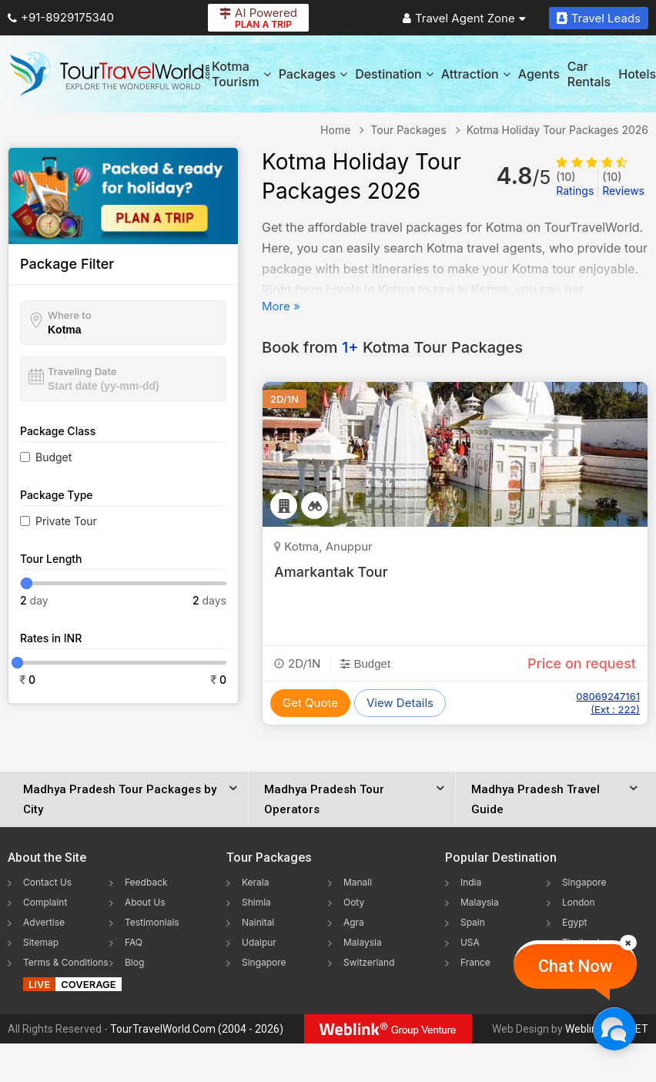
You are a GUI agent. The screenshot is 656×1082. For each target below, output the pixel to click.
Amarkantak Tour (331, 572)
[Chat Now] (614, 1028)
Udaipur (259, 942)
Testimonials (152, 922)
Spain (472, 922)
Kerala (255, 882)
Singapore (264, 962)
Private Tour (66, 521)
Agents (539, 74)
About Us (145, 902)
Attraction (475, 74)
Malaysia (362, 942)
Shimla (256, 902)
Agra (353, 922)
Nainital (258, 922)
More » (281, 306)
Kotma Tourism (241, 74)
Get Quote (310, 702)
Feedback (146, 882)
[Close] (628, 942)
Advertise (44, 922)
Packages (313, 74)
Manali (357, 882)
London (578, 902)
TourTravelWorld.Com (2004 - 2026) (196, 1029)
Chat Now (575, 966)
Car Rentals (589, 74)
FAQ (133, 942)
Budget (53, 457)
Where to (70, 315)
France (475, 962)
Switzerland (369, 962)
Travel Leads (599, 18)
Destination (394, 74)
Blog (134, 962)
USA (470, 942)
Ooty (353, 902)
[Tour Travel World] (110, 74)
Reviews (623, 183)
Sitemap (41, 942)
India (470, 882)
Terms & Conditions (66, 962)
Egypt (574, 922)
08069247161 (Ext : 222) (608, 702)
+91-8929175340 (61, 17)
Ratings (575, 183)
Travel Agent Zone (464, 18)
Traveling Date (82, 371)
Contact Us (47, 882)
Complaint (45, 902)
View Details (399, 702)
